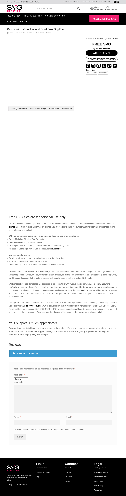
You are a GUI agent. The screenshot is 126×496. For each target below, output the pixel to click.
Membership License (100, 477)
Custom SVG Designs (89, 2)
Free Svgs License (100, 468)
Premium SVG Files (33, 16)
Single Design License (101, 472)
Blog (101, 2)
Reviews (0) (67, 109)
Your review (20, 382)
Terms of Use (98, 490)
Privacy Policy (98, 486)
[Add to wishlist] (102, 48)
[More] (115, 66)
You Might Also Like (18, 109)
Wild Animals (103, 73)
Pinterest (68, 468)
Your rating (19, 375)
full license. (57, 249)
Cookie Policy (98, 481)
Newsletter (68, 477)
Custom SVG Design (43, 472)
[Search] (78, 8)
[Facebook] (98, 66)
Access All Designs (104, 18)
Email (69, 417)
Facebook (68, 472)
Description (54, 109)
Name (17, 417)
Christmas (49, 33)
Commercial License (71, 2)
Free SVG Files (14, 16)
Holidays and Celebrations (35, 33)
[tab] (18, 108)
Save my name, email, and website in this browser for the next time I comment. (51, 430)
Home (11, 33)
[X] (104, 66)
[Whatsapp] (109, 66)
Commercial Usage (38, 109)
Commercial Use (41, 468)
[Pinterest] (88, 66)
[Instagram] (93, 66)
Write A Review (111, 39)
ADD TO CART (101, 53)
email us (84, 290)
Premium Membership (17, 22)
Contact (107, 2)
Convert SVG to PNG (55, 16)
